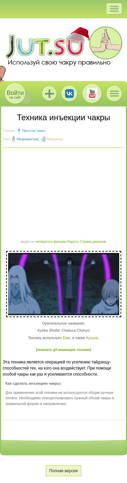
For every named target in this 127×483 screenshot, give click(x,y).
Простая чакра (33, 130)
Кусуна (92, 338)
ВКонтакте (69, 93)
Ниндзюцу (55, 139)
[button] (114, 8)
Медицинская (27, 139)
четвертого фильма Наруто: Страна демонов (71, 242)
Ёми (66, 338)
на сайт (15, 94)
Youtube (92, 93)
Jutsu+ (49, 93)
